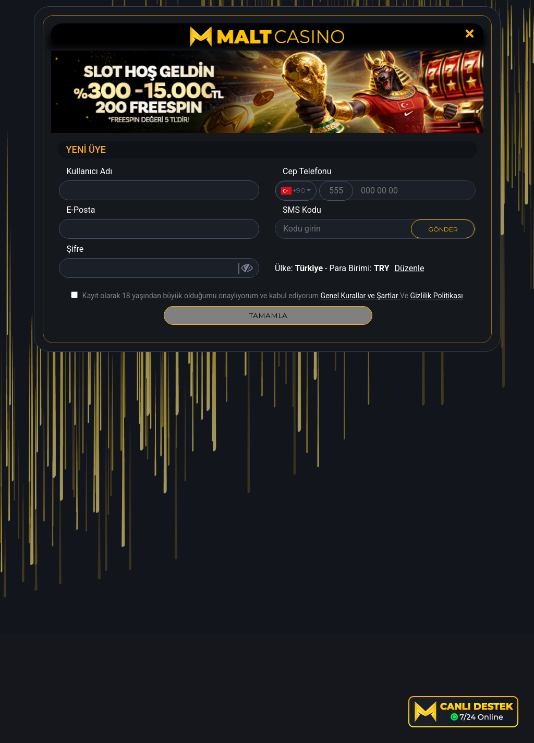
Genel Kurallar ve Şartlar (360, 295)
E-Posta (81, 210)
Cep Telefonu (307, 171)
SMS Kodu (302, 210)
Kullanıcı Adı (90, 171)
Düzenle (409, 268)
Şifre (75, 249)
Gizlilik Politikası (436, 295)
